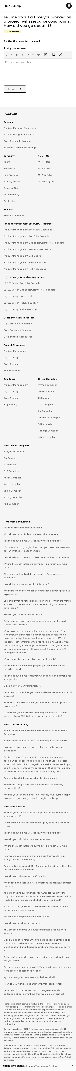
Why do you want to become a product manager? (32, 534)
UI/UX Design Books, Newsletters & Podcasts (29, 289)
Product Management (16, 351)
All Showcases (12, 370)
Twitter (44, 161)
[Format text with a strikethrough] (39, 54)
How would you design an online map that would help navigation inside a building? (34, 858)
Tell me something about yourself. (23, 527)
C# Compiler (45, 411)
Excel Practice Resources (18, 336)
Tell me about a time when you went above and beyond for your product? (37, 677)
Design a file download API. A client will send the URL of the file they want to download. (38, 868)
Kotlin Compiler (12, 477)
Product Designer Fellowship (20, 134)
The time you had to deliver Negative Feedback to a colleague (33, 576)
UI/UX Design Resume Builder (21, 302)
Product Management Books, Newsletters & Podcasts (34, 242)
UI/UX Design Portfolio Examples (23, 283)
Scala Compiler (12, 490)
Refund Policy (11, 194)
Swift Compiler (12, 484)
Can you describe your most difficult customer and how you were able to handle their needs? (38, 969)
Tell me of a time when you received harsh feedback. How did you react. (37, 959)
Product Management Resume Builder (25, 262)
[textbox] (38, 69)
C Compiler (44, 398)
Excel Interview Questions (18, 330)
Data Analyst (11, 364)
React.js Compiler (48, 430)
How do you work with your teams (23, 614)
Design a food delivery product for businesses (30, 778)
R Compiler (10, 464)
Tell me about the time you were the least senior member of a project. (38, 694)
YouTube (45, 175)
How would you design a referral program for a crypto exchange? (35, 749)
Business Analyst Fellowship (20, 147)
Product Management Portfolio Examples (27, 236)
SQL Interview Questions (18, 323)
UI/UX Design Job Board (18, 296)
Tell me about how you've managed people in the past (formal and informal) (35, 623)
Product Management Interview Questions (28, 229)
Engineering (10, 404)
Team (7, 161)
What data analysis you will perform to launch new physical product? (38, 884)
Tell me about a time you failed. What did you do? (32, 540)
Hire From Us (11, 175)
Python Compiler (47, 384)
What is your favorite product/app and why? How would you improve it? (36, 814)
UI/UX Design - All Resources (20, 309)
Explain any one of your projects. (22, 685)
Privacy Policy (12, 181)
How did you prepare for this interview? (26, 584)
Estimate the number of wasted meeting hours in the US (35, 740)
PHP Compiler (11, 471)
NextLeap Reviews (14, 215)
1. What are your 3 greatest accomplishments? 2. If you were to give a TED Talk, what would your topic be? (35, 714)
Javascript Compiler (49, 417)
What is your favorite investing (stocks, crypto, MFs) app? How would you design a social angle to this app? (37, 796)
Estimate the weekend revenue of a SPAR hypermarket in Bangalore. (36, 732)
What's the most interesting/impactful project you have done (36, 565)
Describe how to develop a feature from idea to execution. (37, 557)
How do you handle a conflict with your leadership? (33, 983)
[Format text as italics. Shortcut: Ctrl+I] (22, 54)
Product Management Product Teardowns (27, 249)
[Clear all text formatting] (46, 54)
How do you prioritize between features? (27, 839)
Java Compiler (46, 391)
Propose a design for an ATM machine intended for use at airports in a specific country (37, 908)
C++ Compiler (45, 404)
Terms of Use (11, 188)
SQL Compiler (45, 424)
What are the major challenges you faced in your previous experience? (37, 592)
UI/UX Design (11, 357)
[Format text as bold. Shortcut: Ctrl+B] (17, 54)
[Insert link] (33, 54)
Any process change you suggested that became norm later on (35, 931)
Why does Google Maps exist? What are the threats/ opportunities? (33, 786)
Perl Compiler (11, 503)
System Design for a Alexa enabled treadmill (29, 977)
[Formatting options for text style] (8, 54)
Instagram (46, 181)
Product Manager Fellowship (20, 128)
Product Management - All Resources (25, 268)
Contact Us (10, 201)
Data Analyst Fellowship (17, 141)
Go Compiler (11, 458)
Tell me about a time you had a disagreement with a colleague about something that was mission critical (34, 992)
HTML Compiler (46, 437)
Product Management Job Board (22, 255)
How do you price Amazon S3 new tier (25, 876)
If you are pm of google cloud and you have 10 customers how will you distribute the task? (37, 549)
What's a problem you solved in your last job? (30, 659)
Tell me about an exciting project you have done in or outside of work (34, 667)
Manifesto (9, 168)
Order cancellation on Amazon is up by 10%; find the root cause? (36, 824)
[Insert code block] (27, 54)
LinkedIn (45, 168)
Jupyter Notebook (14, 451)
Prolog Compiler (13, 497)
